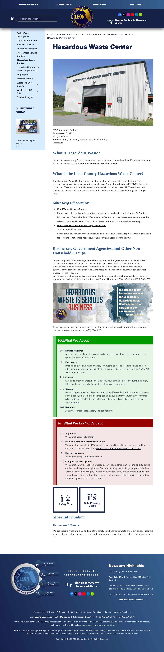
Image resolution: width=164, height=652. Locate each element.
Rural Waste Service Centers (27, 54)
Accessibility (39, 612)
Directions (58, 142)
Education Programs (27, 48)
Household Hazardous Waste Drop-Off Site (28, 69)
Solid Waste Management (23, 34)
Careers (107, 612)
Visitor (135, 5)
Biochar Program (25, 97)
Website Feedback (122, 612)
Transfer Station (25, 78)
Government (28, 5)
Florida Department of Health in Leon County (118, 448)
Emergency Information (91, 612)
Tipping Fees (23, 74)
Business (100, 5)
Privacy (50, 612)
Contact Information (27, 40)
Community (64, 5)
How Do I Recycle (25, 44)
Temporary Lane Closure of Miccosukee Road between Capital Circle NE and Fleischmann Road (131, 587)
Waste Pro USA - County (28, 84)
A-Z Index (61, 612)
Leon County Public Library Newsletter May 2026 (131, 594)
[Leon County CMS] (82, 16)
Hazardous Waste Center (26, 61)
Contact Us (73, 612)
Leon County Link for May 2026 (123, 571)
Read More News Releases (131, 599)
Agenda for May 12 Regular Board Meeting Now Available (130, 579)
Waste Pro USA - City (28, 91)
